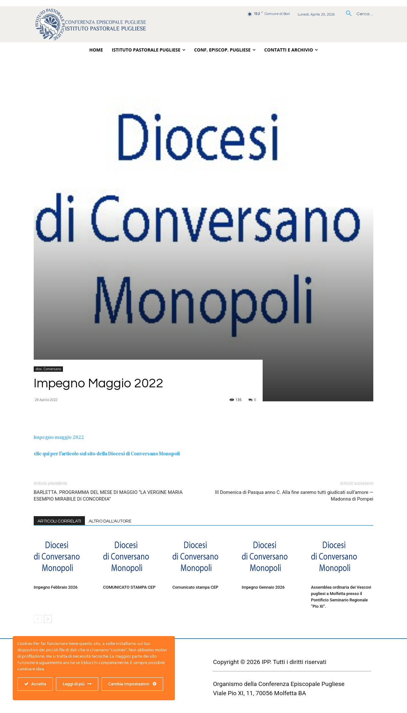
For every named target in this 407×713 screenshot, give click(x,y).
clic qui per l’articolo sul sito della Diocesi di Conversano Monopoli (107, 453)
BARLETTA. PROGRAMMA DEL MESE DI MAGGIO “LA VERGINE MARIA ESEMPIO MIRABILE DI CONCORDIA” (108, 495)
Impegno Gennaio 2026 (263, 587)
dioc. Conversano (48, 369)
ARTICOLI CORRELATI (59, 521)
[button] (357, 14)
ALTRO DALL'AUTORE (110, 521)
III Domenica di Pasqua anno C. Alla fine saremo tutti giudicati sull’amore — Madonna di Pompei (294, 495)
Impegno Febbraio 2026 (56, 587)
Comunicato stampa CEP (195, 587)
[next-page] (48, 619)
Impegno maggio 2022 (59, 437)
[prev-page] (38, 619)
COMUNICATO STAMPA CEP (129, 587)
